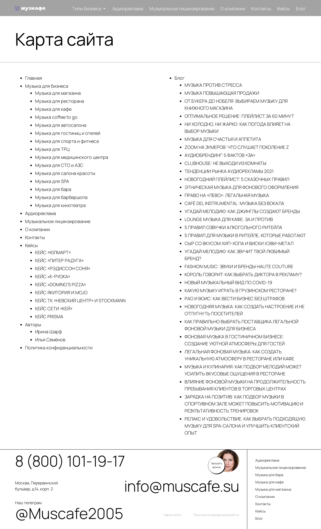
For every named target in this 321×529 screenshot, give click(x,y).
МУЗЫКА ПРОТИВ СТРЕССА (213, 85)
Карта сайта (172, 515)
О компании (232, 9)
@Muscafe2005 (39, 513)
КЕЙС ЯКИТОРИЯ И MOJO (61, 292)
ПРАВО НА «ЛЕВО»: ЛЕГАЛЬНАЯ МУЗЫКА (227, 195)
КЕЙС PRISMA (49, 316)
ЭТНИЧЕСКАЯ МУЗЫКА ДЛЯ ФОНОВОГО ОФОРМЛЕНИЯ (241, 187)
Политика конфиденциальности (59, 348)
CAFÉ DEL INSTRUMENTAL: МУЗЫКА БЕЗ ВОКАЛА (234, 203)
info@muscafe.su (181, 485)
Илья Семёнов (50, 340)
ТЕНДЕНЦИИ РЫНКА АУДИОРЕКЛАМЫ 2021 (229, 171)
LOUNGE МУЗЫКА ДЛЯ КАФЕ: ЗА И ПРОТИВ (229, 219)
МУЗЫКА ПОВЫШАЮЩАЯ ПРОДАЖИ (222, 93)
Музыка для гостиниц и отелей (67, 133)
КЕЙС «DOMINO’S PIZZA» (60, 284)
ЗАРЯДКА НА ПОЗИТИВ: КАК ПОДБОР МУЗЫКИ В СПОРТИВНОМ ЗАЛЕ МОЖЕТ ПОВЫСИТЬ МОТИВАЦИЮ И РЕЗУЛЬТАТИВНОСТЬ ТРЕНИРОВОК (244, 404)
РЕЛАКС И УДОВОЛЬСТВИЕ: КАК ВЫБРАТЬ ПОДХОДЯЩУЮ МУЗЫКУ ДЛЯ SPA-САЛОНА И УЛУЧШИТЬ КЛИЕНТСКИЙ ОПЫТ (245, 426)
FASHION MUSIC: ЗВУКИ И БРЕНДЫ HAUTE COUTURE (239, 266)
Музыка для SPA (52, 181)
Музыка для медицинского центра (71, 157)
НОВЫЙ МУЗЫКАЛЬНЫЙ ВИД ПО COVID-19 (228, 282)
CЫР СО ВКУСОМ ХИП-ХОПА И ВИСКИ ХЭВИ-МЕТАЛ (239, 243)
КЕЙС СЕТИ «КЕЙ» (53, 308)
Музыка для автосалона (60, 125)
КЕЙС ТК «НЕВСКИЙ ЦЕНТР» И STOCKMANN (80, 300)
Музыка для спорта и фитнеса (67, 141)
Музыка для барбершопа (61, 197)
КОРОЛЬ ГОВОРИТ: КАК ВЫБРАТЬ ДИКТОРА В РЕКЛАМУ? (243, 274)
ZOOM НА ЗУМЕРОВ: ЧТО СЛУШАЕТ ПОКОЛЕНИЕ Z (237, 147)
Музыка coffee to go (56, 117)
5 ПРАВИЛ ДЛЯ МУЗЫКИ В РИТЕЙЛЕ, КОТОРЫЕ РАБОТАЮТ (245, 235)
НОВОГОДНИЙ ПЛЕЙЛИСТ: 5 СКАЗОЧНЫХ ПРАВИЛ (237, 179)
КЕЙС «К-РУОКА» (52, 276)
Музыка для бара (53, 189)
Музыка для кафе (53, 109)
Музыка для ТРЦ (52, 149)
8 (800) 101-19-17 (39, 460)
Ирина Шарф (48, 332)
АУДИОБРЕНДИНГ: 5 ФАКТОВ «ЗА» (220, 155)
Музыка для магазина (58, 93)
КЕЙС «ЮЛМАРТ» (53, 252)
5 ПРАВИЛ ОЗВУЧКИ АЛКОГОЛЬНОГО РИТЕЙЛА (233, 227)
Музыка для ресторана (59, 101)
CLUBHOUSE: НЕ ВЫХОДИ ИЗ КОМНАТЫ (225, 163)
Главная (33, 78)
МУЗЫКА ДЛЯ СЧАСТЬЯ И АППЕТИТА (223, 139)
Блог (301, 9)
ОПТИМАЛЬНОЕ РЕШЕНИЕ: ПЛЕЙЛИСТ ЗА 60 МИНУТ (239, 116)
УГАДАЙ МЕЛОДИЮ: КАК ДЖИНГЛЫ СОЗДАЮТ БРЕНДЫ (242, 211)
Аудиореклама (127, 9)
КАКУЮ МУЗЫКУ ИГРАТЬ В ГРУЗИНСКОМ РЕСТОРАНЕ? (240, 290)
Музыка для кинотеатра (60, 205)
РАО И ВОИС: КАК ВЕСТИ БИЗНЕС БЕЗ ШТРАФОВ (235, 298)
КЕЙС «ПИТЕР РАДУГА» (59, 260)
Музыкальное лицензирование (181, 9)
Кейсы (283, 9)
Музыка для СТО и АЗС (59, 165)
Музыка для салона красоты (65, 173)
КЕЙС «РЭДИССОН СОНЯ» (62, 268)
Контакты (261, 9)
